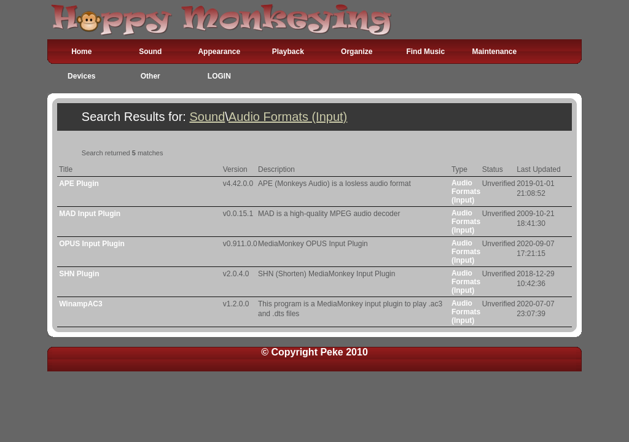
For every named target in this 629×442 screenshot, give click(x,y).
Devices (81, 76)
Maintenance (494, 51)
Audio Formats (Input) (288, 116)
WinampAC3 (81, 304)
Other (150, 76)
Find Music (425, 51)
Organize (356, 51)
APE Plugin (79, 183)
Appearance (219, 51)
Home (81, 51)
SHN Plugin (79, 273)
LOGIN (219, 76)
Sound (150, 51)
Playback (288, 51)
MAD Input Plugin (89, 213)
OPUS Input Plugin (92, 243)
